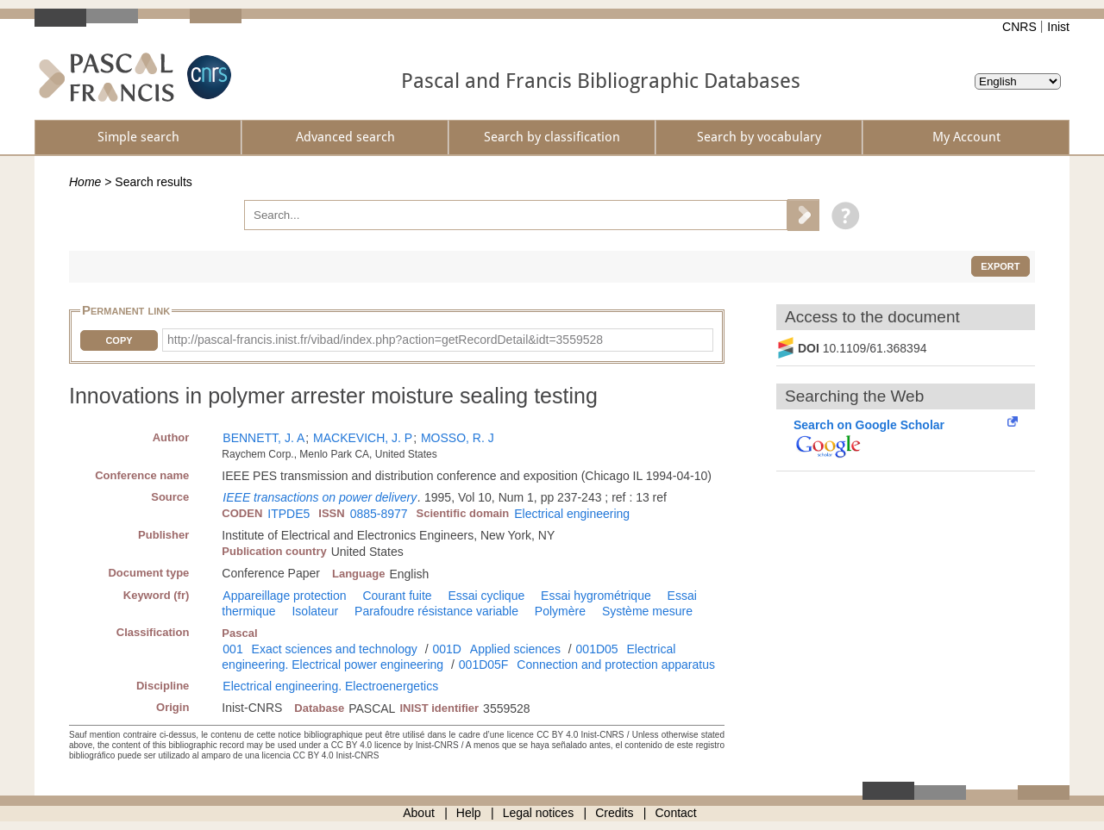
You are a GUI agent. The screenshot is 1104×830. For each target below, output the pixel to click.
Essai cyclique (486, 595)
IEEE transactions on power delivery (320, 497)
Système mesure (647, 611)
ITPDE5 (288, 514)
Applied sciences (515, 649)
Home (85, 182)
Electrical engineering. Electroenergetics (330, 686)
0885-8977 (379, 514)
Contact (676, 813)
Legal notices (538, 813)
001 (232, 649)
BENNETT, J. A (263, 438)
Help (468, 813)
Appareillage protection (284, 595)
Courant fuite (396, 595)
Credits (614, 813)
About (419, 813)
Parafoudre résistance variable (436, 611)
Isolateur (315, 611)
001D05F (484, 664)
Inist (1058, 27)
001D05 (597, 649)
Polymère (560, 611)
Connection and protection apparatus (616, 664)
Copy (118, 340)
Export (1000, 266)
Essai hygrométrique (596, 595)
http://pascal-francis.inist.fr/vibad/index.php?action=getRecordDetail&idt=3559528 (385, 339)
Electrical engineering (572, 514)
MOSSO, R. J (457, 438)
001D (446, 649)
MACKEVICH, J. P (362, 438)
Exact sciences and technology (334, 649)
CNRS (1019, 27)
